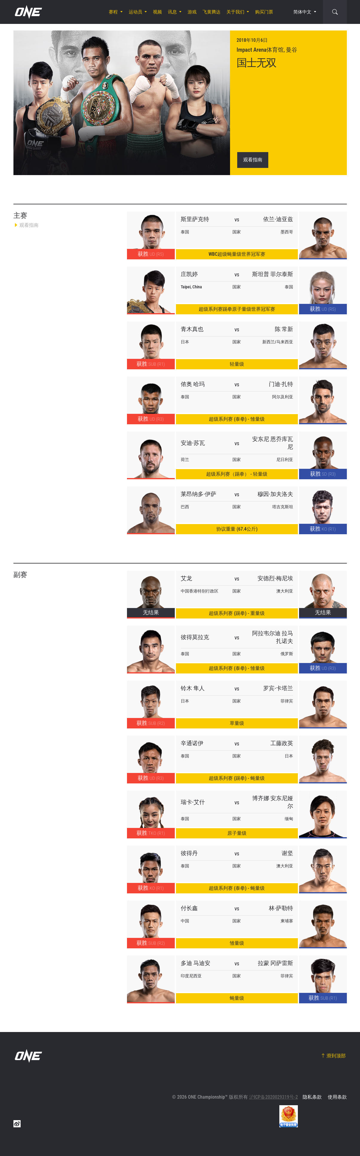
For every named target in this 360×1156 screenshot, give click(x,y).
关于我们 (235, 12)
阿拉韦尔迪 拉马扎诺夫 (272, 637)
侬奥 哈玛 (193, 384)
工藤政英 (281, 743)
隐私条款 (312, 1097)
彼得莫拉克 (195, 637)
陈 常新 (284, 329)
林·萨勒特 (281, 908)
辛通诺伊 (192, 743)
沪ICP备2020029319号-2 (273, 1097)
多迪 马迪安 (195, 963)
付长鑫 (189, 908)
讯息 (172, 12)
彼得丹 (189, 853)
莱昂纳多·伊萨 (198, 494)
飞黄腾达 (211, 12)
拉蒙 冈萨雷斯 (275, 963)
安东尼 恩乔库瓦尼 (272, 443)
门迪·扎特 (281, 384)
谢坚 (287, 853)
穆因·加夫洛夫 (275, 494)
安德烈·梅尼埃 (275, 578)
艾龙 (186, 578)
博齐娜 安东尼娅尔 (272, 802)
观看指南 (252, 160)
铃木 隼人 (193, 688)
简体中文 (302, 12)
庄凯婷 (189, 274)
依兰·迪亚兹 (278, 219)
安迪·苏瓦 (193, 443)
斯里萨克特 (195, 219)
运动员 (135, 12)
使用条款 (337, 1097)
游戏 (192, 12)
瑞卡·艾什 (193, 802)
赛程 (113, 12)
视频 (157, 12)
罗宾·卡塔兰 (278, 688)
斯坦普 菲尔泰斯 (272, 274)
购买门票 (264, 12)
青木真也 (192, 329)
